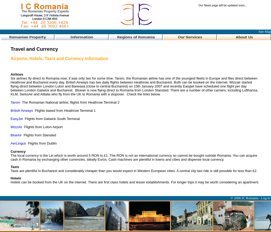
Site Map (265, 32)
